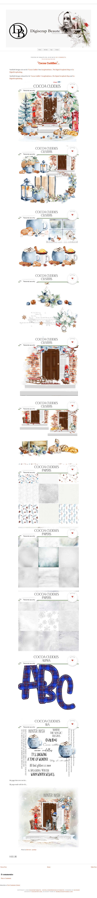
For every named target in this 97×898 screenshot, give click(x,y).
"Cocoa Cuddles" (33, 69)
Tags (51, 49)
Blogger (77, 890)
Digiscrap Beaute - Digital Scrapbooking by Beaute (46, 890)
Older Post (94, 867)
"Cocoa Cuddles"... (48, 63)
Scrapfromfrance (46, 69)
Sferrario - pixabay (31, 849)
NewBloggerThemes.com (64, 891)
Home (40, 49)
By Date (45, 49)
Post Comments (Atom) (13, 885)
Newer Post (3, 867)
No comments (61, 57)
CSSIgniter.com (36, 891)
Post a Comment (6, 878)
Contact (57, 49)
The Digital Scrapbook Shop (61, 69)
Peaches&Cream (48, 59)
